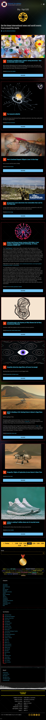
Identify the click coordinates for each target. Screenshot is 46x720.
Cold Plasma (8, 248)
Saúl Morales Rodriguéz (10, 616)
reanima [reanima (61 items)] (5, 574)
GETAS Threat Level (23, 693)
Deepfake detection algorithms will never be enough (22, 367)
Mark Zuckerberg (6, 594)
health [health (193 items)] (34, 571)
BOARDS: (25, 703)
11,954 (33, 543)
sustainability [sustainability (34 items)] (29, 574)
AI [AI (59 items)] (6, 569)
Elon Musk (5, 590)
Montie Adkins (8, 658)
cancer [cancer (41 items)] (9, 570)
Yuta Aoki (7, 639)
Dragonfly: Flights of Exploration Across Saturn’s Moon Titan (24, 472)
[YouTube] (37, 715)
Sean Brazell (7, 649)
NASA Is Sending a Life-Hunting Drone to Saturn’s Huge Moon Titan (24, 413)
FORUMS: (20, 710)
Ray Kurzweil (5, 589)
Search (43, 553)
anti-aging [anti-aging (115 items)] (13, 569)
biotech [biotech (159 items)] (33, 569)
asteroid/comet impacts (8, 600)
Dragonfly (27, 421)
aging (4, 595)
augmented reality (6, 603)
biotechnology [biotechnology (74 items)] (38, 569)
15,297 (19, 546)
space (15, 433)
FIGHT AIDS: (17, 705)
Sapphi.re (20, 715)
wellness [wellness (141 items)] (23, 575)
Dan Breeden (7, 621)
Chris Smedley (8, 662)
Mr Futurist (5, 675)
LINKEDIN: (15, 699)
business (12, 287)
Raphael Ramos (8, 645)
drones (13, 433)
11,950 (16, 543)
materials (14, 71)
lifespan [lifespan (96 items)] (30, 572)
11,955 (38, 543)
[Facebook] (29, 715)
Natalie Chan (7, 647)
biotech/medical (14, 330)
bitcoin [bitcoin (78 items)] (42, 569)
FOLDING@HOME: (15, 707)
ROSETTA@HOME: (15, 709)
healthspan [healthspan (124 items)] (39, 571)
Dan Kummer (7, 632)
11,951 (20, 543)
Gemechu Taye (8, 626)
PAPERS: (25, 709)
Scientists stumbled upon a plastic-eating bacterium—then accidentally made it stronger (24, 61)
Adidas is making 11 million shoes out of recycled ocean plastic (23, 523)
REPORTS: (25, 705)
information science (15, 374)
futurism (12, 166)
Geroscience (5, 672)
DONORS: (19, 703)
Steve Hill (7, 650)
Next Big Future (6, 677)
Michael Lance (8, 655)
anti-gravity (5, 598)
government (16, 287)
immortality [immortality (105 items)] (8, 572)
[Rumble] (39, 715)
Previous (7, 543)
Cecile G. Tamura (8, 637)
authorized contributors (10, 31)
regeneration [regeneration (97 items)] (15, 574)
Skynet (4, 593)
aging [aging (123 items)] (4, 569)
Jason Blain (7, 657)
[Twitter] (32, 715)
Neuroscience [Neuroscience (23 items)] (40, 572)
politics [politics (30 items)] (43, 572)
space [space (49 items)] (26, 573)
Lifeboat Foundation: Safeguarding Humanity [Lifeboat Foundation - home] (20, 4)
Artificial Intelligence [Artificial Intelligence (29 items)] (18, 569)
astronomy (5, 601)
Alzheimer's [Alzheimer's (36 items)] (8, 569)
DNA (4, 588)
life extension (13, 123)
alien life (4, 596)
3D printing (5, 584)
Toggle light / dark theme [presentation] (44, 4)
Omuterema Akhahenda (10, 634)
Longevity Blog (6, 674)
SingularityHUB (6, 680)
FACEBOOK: (15, 698)
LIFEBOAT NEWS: (26, 698)
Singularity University (7, 591)
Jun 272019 (5, 61)
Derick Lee (7, 640)
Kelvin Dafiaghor (8, 627)
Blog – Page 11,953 (23, 9)
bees (4, 605)
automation (5, 604)
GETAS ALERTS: (26, 699)
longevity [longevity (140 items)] (34, 572)
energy (12, 212)
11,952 (24, 543)
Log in (4, 31)
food (11, 71)
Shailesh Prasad (8, 623)
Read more (23, 75)
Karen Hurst (7, 629)
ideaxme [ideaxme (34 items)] (4, 572)
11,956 (42, 543)
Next (25, 546)
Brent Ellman (7, 652)
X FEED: (16, 701)
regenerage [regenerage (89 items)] (9, 574)
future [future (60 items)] (27, 570)
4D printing (5, 585)
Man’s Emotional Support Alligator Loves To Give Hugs (22, 159)
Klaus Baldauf (8, 636)
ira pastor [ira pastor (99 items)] (18, 572)
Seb (5, 653)
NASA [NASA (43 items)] (37, 572)
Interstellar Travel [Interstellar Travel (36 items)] (13, 572)
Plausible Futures (6, 678)
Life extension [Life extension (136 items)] (24, 572)
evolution (19, 330)
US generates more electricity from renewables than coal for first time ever (24, 203)
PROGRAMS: (25, 707)
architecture (5, 599)
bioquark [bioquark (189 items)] (28, 569)
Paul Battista (7, 624)
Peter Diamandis (6, 586)
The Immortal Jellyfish (13, 114)
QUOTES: (25, 710)
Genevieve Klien (8, 330)
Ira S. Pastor (7, 660)
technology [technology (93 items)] (34, 574)
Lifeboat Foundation (9, 715)
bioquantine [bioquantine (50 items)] (23, 569)
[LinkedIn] (34, 715)
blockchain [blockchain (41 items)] (3, 570)
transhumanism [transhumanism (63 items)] (40, 574)
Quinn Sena (8, 71)
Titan (37, 426)
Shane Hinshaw (8, 644)
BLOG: (25, 701)
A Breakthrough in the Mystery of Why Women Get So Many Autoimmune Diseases (24, 323)
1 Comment (20, 287)
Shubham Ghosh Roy (9, 618)
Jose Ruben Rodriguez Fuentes (11, 631)
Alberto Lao (7, 642)
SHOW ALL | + (4, 663)
